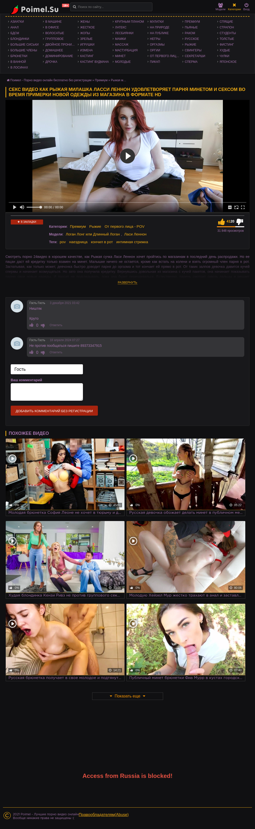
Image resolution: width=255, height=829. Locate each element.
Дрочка (51, 62)
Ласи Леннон (135, 234)
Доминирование (59, 56)
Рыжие (190, 44)
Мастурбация (126, 50)
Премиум (192, 21)
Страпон (227, 27)
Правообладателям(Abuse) (104, 815)
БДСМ (14, 33)
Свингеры (193, 50)
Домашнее (54, 50)
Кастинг (87, 56)
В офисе (52, 27)
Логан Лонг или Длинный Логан (93, 234)
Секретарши (195, 56)
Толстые (227, 39)
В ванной (18, 62)
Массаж (121, 44)
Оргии (155, 50)
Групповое (54, 39)
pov (63, 242)
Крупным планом (129, 21)
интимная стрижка (132, 242)
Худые (225, 50)
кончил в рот (102, 242)
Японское (228, 62)
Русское (192, 39)
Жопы (85, 33)
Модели (221, 7)
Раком (190, 33)
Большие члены (23, 50)
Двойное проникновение (61, 44)
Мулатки (157, 21)
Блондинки (19, 39)
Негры (155, 39)
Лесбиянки (124, 33)
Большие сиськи (24, 44)
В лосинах (19, 67)
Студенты (228, 33)
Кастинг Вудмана (94, 62)
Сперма (191, 62)
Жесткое (87, 27)
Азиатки (17, 21)
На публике (159, 33)
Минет (120, 56)
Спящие (226, 21)
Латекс (121, 27)
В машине (53, 21)
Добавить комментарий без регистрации (54, 411)
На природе (159, 27)
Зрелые (86, 39)
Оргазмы (157, 44)
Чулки (224, 56)
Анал (14, 27)
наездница (78, 242)
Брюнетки (18, 56)
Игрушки (87, 44)
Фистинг (227, 44)
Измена (86, 50)
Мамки (120, 39)
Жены (85, 21)
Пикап (155, 62)
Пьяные (191, 27)
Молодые (123, 62)
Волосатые (54, 33)
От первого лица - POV (166, 56)
